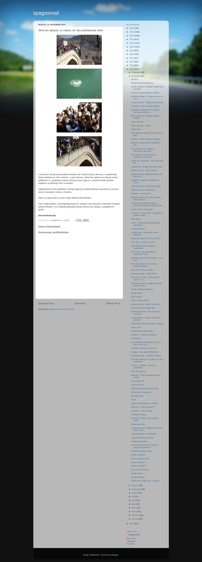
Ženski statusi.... (138, 473)
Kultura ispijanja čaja (140, 459)
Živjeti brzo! (136, 129)
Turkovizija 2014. (138, 229)
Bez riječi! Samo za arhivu (142, 270)
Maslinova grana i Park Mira (143, 190)
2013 (131, 523)
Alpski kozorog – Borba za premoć (145, 304)
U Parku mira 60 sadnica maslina (145, 93)
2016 (131, 62)
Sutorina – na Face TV (140, 193)
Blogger (115, 555)
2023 (131, 36)
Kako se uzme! (137, 385)
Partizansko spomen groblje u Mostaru (147, 324)
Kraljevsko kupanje (139, 441)
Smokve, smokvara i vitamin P (144, 348)
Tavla (133, 400)
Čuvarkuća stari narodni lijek (143, 308)
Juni (134, 500)
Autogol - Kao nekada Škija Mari (144, 352)
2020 (131, 47)
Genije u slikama (138, 455)
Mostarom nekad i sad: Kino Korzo (145, 238)
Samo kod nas (137, 122)
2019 (131, 50)
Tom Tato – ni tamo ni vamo (142, 242)
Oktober (135, 485)
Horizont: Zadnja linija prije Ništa (145, 388)
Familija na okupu (138, 414)
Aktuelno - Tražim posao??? (143, 407)
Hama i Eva (136, 327)
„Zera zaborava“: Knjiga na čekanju (146, 186)
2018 (131, 54)
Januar (135, 519)
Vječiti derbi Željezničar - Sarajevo (145, 481)
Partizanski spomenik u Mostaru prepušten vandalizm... (144, 446)
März (134, 511)
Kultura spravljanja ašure (141, 451)
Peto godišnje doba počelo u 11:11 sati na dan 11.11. (145, 343)
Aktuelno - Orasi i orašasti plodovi (145, 106)
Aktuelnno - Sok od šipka (141, 411)
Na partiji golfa (137, 396)
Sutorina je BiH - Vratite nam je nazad (147, 102)
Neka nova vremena (139, 470)
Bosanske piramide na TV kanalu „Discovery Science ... (145, 111)
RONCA (134, 79)
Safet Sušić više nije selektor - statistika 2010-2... (144, 253)
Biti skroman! (136, 293)
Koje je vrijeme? (138, 462)
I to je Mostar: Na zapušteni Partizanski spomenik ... (142, 150)
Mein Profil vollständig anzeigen (131, 541)
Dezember (136, 72)
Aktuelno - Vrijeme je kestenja (143, 335)
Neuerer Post (46, 303)
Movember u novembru (141, 392)
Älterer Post (113, 303)
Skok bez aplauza (138, 371)
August (135, 493)
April (134, 508)
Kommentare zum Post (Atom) (61, 309)
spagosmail (46, 13)
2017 (131, 58)
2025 (131, 28)
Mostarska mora (138, 424)
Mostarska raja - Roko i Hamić (144, 170)
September (137, 489)
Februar (135, 515)
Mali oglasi (135, 219)
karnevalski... (136, 338)
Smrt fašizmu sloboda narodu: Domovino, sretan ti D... (143, 156)
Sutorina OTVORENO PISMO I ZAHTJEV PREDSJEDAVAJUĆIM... (147, 204)
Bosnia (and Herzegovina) (142, 83)
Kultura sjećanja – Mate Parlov (144, 274)
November (136, 76)
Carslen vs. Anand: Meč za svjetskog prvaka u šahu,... (146, 214)
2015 (131, 65)
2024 (131, 32)
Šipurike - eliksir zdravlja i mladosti (145, 139)
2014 (131, 69)
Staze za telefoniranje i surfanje (144, 403)
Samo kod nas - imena (140, 126)
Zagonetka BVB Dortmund (142, 438)
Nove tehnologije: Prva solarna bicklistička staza (144, 265)
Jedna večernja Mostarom (142, 289)
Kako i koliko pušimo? (140, 300)
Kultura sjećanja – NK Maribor (143, 434)
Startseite (80, 303)
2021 (131, 43)
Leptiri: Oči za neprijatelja (142, 209)
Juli (133, 496)
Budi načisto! (136, 297)
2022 (131, 39)
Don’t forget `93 (137, 381)
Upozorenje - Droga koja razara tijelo (146, 167)
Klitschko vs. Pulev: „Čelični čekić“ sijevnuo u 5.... (145, 278)
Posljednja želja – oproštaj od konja (146, 356)
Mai (133, 504)
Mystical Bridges (138, 477)
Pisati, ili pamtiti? (138, 466)
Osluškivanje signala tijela (142, 331)
